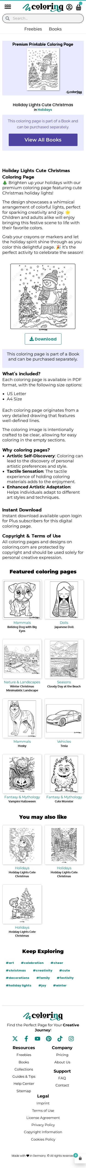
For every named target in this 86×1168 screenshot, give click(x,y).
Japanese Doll (64, 627)
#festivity (65, 978)
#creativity (42, 970)
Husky (22, 746)
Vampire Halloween (22, 801)
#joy (42, 985)
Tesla (64, 746)
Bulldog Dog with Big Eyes (22, 629)
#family (43, 978)
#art (10, 963)
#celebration (32, 963)
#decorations (17, 978)
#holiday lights (18, 985)
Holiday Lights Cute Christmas (22, 874)
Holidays (45, 110)
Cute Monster (64, 801)
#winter (60, 985)
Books (55, 29)
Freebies (33, 29)
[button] (5, 7)
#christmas (16, 970)
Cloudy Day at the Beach (64, 686)
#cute (64, 970)
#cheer (56, 963)
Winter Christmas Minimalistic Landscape (22, 688)
